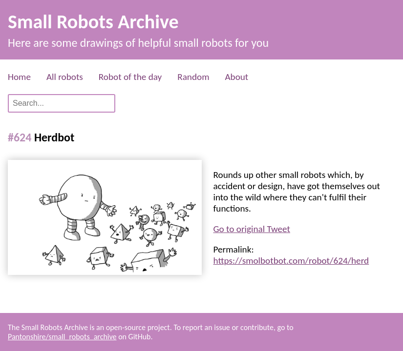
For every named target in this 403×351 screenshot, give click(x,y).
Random (193, 76)
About (236, 76)
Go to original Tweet (251, 228)
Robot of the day (130, 76)
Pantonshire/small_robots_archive (62, 336)
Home (19, 76)
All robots (64, 76)
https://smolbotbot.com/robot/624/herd (291, 260)
